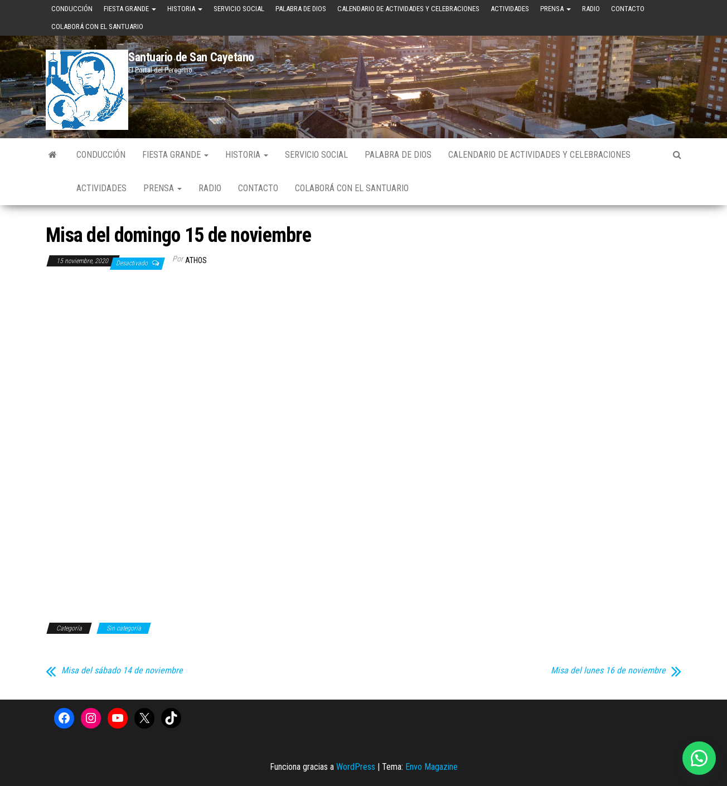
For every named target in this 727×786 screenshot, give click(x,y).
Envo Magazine (431, 766)
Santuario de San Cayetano (191, 57)
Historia (184, 8)
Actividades (510, 8)
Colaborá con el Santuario (97, 26)
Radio (591, 8)
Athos (196, 260)
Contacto (627, 8)
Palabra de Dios (300, 8)
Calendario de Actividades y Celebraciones (408, 8)
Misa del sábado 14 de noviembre (122, 671)
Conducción (72, 8)
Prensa (555, 8)
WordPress (355, 766)
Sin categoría (123, 628)
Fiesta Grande (130, 8)
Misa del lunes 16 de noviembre (608, 671)
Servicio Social (239, 8)
